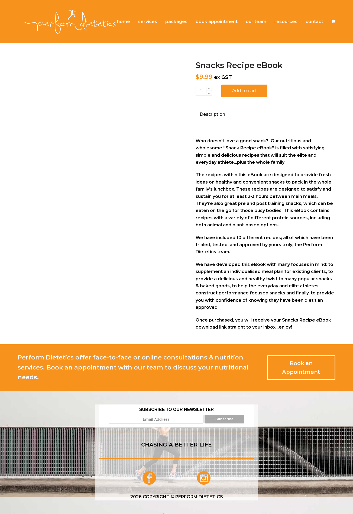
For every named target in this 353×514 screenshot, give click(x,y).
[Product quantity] (201, 91)
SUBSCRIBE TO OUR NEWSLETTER (176, 409)
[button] (333, 21)
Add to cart (244, 90)
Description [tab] (212, 114)
